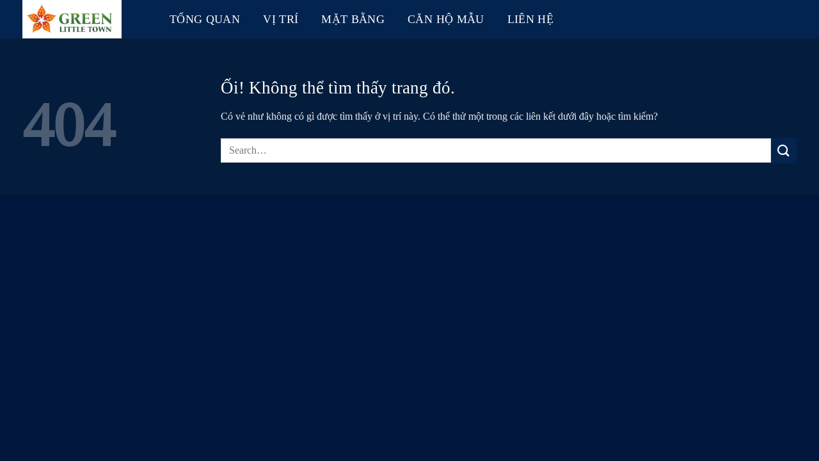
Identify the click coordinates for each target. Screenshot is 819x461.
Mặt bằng (353, 19)
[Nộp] (784, 150)
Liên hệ (530, 19)
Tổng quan (205, 19)
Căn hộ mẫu (446, 19)
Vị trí (280, 19)
